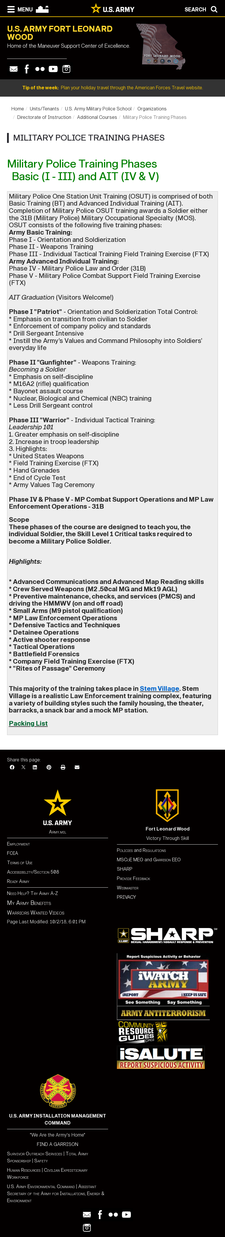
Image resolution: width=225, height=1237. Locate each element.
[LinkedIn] (35, 767)
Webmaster (127, 888)
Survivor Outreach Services (34, 1153)
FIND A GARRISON (57, 1144)
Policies (125, 850)
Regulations (154, 850)
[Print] (63, 767)
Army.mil (57, 832)
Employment (18, 844)
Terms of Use (20, 862)
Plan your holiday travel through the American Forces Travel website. (112, 87)
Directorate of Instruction (44, 117)
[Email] (77, 767)
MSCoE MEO (130, 859)
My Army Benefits (29, 902)
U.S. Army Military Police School (98, 109)
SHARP (124, 869)
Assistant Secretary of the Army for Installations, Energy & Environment (55, 1193)
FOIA (12, 853)
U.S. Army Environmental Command (41, 1186)
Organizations (152, 109)
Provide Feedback (133, 878)
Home (17, 109)
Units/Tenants (44, 109)
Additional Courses (97, 117)
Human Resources (23, 1170)
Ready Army (18, 881)
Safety (41, 1160)
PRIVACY (126, 897)
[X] (23, 767)
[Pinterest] (49, 767)
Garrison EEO (167, 859)
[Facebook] (12, 767)
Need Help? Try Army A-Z (32, 893)
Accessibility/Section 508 (33, 872)
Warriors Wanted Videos (35, 913)
